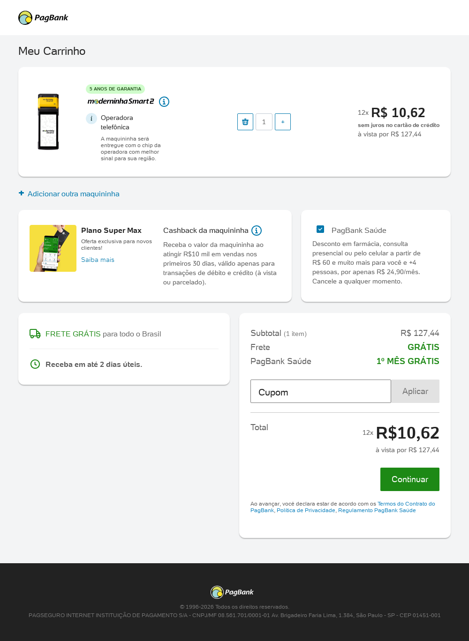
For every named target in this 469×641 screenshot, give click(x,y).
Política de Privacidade (306, 510)
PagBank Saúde (359, 230)
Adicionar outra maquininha (69, 193)
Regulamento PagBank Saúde (377, 510)
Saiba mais (97, 259)
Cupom (273, 392)
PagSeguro (229, 18)
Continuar (410, 479)
